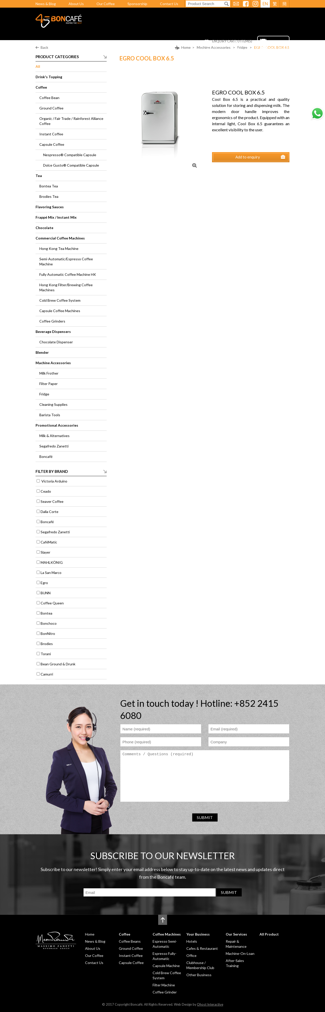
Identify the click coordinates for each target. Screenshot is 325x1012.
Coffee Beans (130, 941)
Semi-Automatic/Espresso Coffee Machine (66, 261)
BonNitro (48, 633)
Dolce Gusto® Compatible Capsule (71, 165)
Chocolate (44, 228)
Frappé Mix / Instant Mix (56, 217)
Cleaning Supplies (53, 404)
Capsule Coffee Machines (59, 311)
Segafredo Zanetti (54, 446)
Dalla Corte (49, 511)
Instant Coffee (51, 134)
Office (191, 955)
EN (265, 3)
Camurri (47, 674)
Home (90, 49)
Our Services (211, 49)
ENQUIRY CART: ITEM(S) (232, 41)
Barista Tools (49, 415)
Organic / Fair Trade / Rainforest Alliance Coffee (71, 121)
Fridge (44, 394)
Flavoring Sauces (50, 207)
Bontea (46, 613)
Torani (46, 654)
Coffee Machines (141, 49)
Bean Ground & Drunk (58, 664)
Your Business (178, 49)
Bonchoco (49, 623)
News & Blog (46, 4)
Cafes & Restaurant (202, 948)
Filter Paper (48, 383)
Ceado (46, 491)
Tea (39, 175)
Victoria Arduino (54, 481)
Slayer (45, 552)
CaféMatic (49, 542)
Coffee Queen (52, 603)
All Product (241, 49)
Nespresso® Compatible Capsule (69, 155)
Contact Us (169, 4)
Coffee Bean (49, 97)
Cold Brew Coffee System (59, 300)
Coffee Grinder (165, 992)
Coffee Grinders (52, 321)
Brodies (47, 643)
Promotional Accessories (57, 425)
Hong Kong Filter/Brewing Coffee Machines (66, 287)
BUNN (46, 593)
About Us (76, 4)
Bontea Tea (48, 186)
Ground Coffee (51, 108)
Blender (42, 352)
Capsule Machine (166, 965)
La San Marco (51, 572)
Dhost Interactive (210, 1004)
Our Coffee (105, 4)
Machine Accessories (53, 363)
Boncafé (46, 456)
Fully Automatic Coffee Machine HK (67, 274)
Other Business (199, 975)
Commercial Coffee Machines (60, 238)
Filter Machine (164, 985)
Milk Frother (48, 373)
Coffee (111, 49)
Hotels (191, 941)
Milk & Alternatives (54, 435)
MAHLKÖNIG (52, 562)
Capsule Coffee (51, 144)
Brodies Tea (48, 196)
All (38, 66)
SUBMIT (205, 817)
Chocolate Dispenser (56, 342)
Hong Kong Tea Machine (58, 248)
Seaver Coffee (52, 501)
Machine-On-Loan (240, 953)
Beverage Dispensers (53, 331)
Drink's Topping (49, 77)
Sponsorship (137, 4)
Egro (44, 583)
